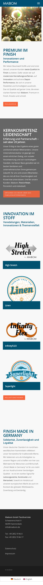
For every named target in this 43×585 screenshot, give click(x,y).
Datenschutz (10, 548)
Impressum (10, 553)
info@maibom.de (12, 527)
